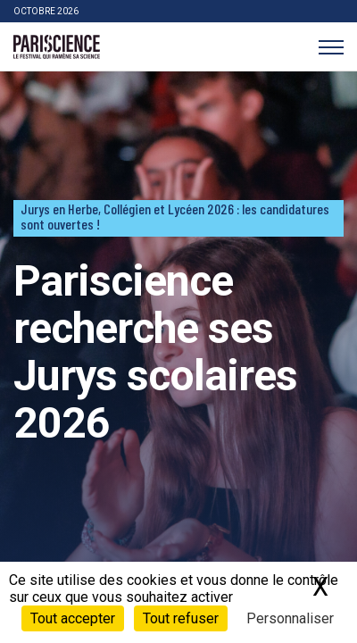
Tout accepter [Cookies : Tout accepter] (72, 618)
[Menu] (330, 46)
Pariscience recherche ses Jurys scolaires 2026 (155, 351)
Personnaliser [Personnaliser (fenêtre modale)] (290, 618)
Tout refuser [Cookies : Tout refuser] (181, 618)
